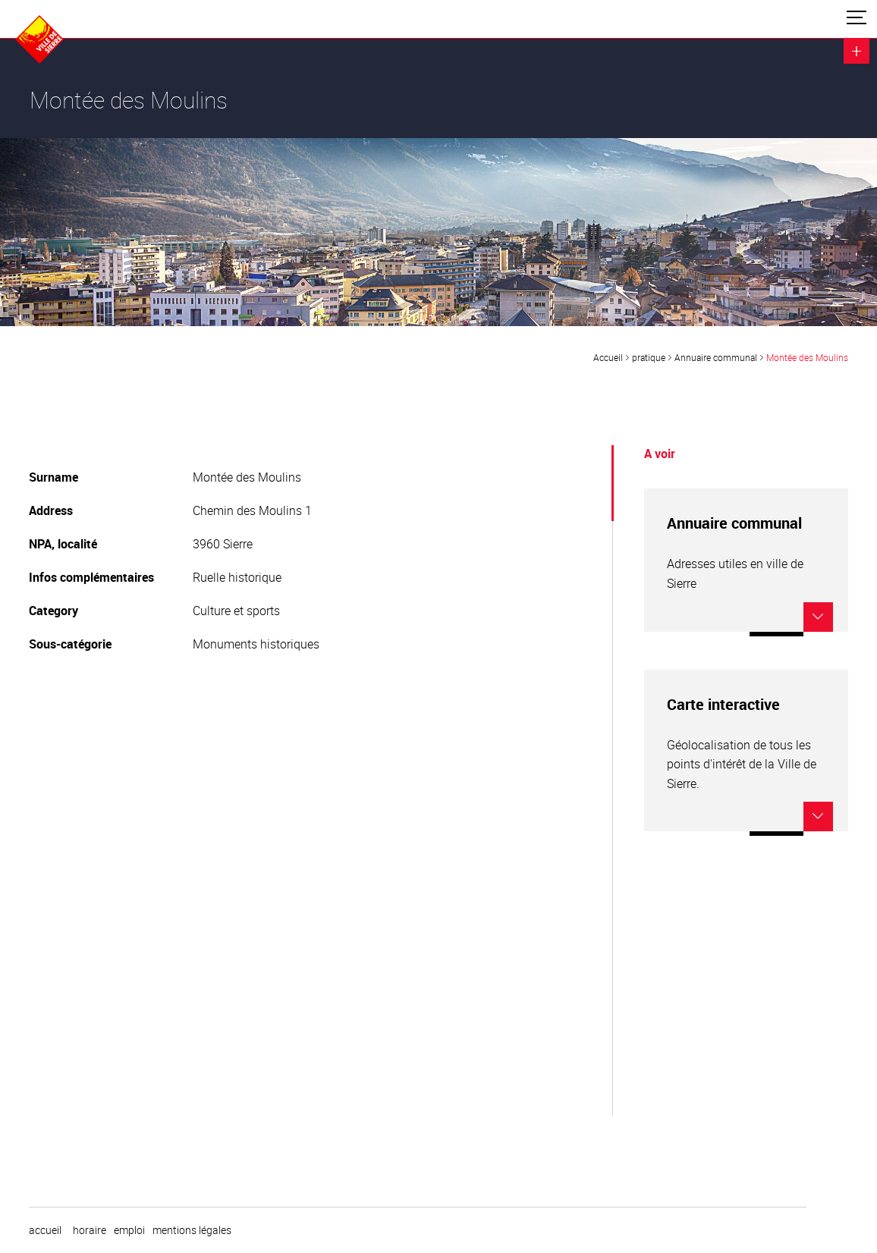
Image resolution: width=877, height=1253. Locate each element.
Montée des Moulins (807, 357)
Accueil (608, 357)
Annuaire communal (715, 357)
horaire (89, 1230)
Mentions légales (191, 1230)
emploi (129, 1230)
